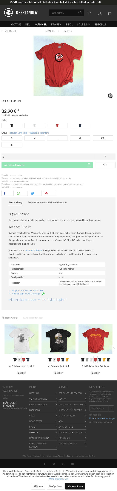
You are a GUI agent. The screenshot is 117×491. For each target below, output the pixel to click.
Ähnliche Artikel (10, 317)
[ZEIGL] (69, 24)
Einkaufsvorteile (67, 443)
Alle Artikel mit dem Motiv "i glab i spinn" (37, 299)
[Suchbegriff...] (66, 12)
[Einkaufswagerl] (107, 12)
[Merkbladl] (87, 12)
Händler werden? (39, 438)
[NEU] (28, 24)
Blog (31, 415)
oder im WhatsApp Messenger (27, 293)
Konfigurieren (55, 486)
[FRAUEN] (56, 24)
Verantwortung (38, 399)
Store (32, 427)
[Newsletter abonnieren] (111, 408)
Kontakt (62, 399)
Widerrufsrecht (67, 415)
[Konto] (97, 12)
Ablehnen (38, 486)
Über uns (34, 393)
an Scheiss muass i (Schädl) (21, 366)
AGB (60, 421)
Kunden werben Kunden (37, 445)
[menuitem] (66, 12)
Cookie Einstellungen (70, 432)
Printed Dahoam (38, 404)
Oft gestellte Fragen (70, 393)
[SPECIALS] (100, 24)
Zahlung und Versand (70, 404)
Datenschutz (65, 427)
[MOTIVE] (15, 24)
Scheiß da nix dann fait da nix (95, 366)
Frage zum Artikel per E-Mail (26, 290)
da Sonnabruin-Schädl (58, 366)
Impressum (64, 438)
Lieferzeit (34, 432)
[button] (7, 193)
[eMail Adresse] (99, 408)
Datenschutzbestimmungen (102, 418)
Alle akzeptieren (75, 486)
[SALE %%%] (83, 24)
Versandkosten (64, 456)
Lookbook (34, 410)
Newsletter (35, 421)
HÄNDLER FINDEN (10, 404)
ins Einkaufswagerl (47, 164)
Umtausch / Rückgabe (70, 410)
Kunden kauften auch (33, 317)
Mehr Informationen (58, 479)
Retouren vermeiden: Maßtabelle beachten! (29, 132)
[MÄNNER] (41, 24)
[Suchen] (80, 12)
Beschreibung (15, 202)
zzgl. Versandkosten (20, 115)
